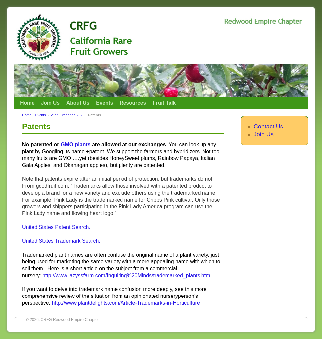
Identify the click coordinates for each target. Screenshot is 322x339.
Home (27, 103)
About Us (77, 103)
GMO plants (76, 144)
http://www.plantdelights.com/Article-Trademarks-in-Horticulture (126, 303)
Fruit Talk (164, 103)
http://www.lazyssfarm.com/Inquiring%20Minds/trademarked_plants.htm (126, 275)
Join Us (50, 103)
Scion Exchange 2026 (66, 115)
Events (104, 103)
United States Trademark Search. (61, 241)
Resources (133, 103)
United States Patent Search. (56, 227)
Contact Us (268, 126)
